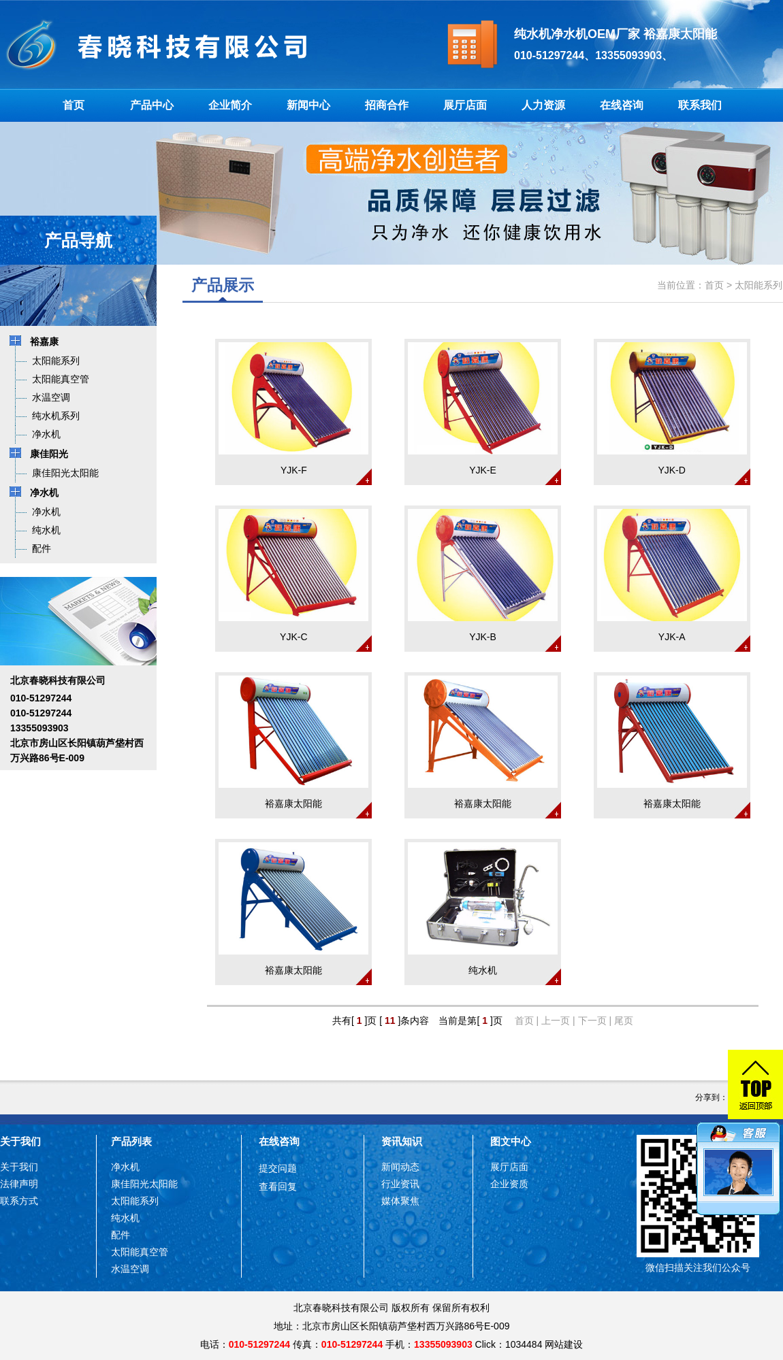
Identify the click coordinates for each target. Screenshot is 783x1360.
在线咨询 (621, 105)
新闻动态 (400, 1166)
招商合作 (387, 105)
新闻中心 (308, 105)
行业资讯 (400, 1183)
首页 (73, 105)
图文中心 (510, 1141)
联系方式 (19, 1200)
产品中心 (152, 105)
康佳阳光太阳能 (144, 1183)
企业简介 (230, 105)
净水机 (125, 1166)
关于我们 (20, 1141)
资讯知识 (401, 1141)
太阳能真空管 (139, 1251)
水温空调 (130, 1268)
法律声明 (19, 1183)
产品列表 (131, 1141)
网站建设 (564, 1344)
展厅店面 (465, 105)
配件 (120, 1234)
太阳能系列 (758, 285)
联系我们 (700, 105)
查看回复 (278, 1186)
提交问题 (278, 1168)
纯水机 (125, 1217)
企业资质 (509, 1183)
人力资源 (543, 105)
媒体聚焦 (400, 1200)
